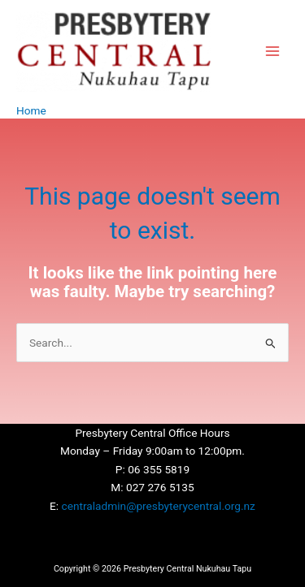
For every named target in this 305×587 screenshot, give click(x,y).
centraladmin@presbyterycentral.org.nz (158, 505)
